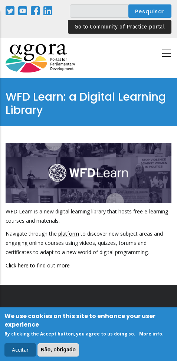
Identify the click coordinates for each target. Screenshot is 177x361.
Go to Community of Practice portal (120, 27)
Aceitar (20, 350)
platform (68, 233)
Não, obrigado (58, 351)
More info (150, 334)
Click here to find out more (38, 265)
